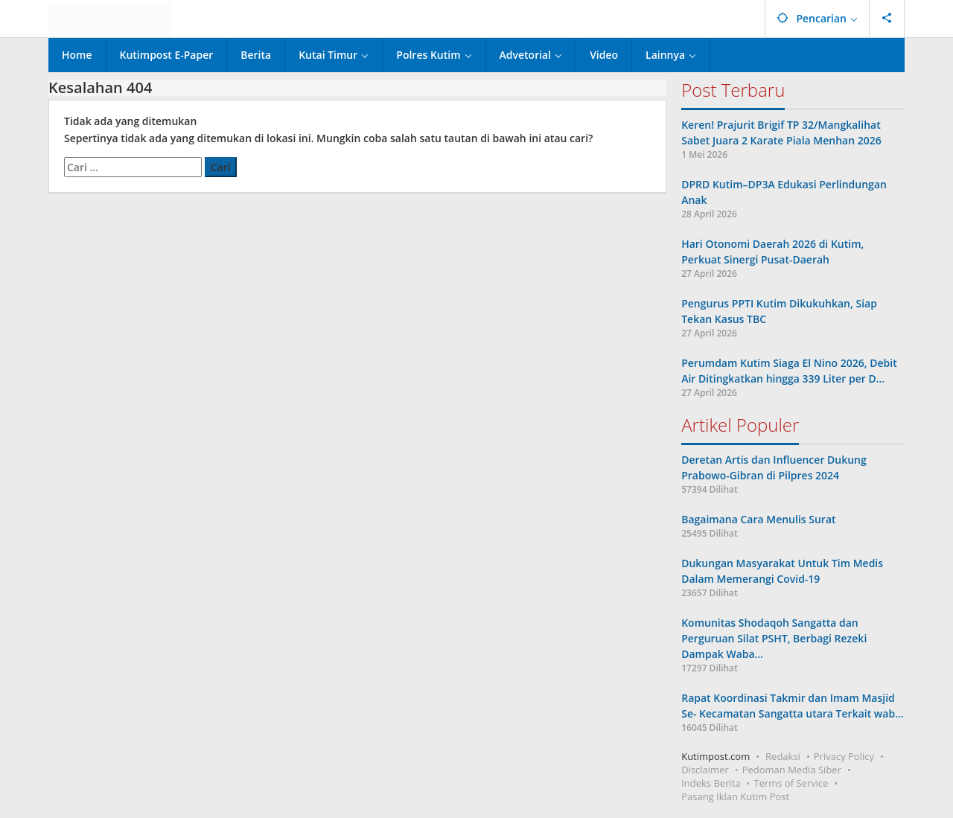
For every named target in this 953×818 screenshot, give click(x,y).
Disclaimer (705, 769)
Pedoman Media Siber (791, 769)
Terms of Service (791, 783)
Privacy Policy (844, 756)
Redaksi (782, 756)
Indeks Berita (710, 783)
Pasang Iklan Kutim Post (735, 796)
